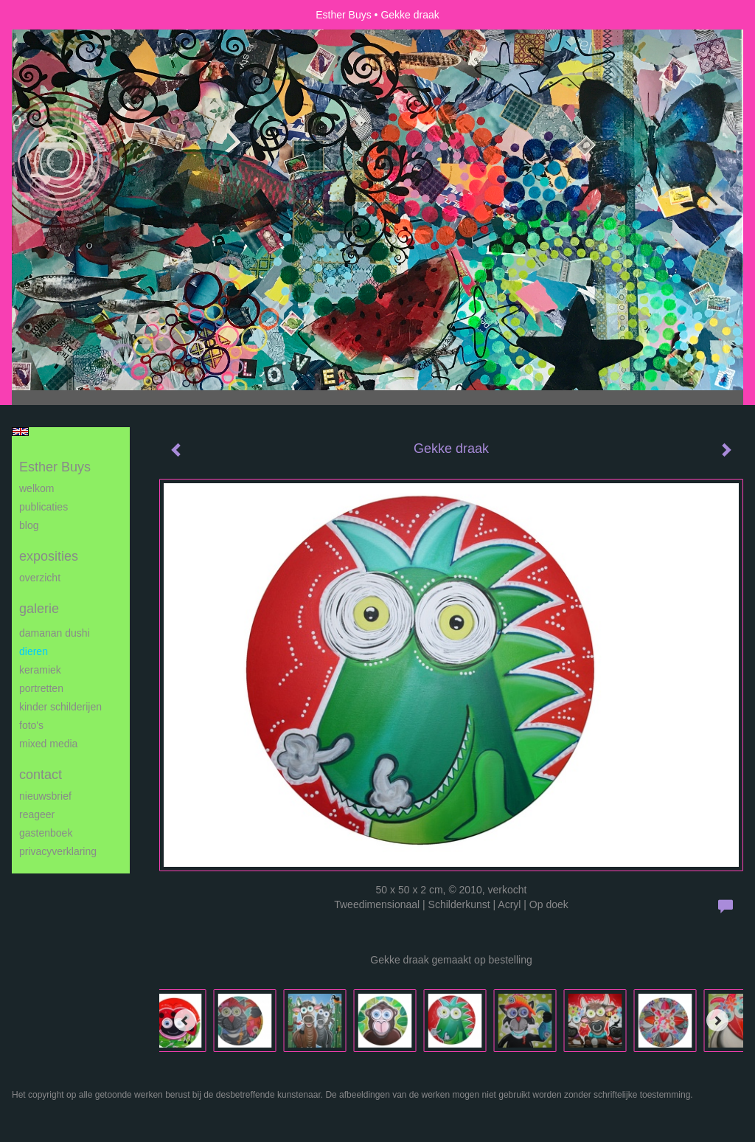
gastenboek (45, 833)
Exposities (48, 556)
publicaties (43, 507)
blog (28, 525)
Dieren (33, 651)
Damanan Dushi (54, 633)
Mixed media (48, 744)
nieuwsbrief (45, 796)
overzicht (39, 578)
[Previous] (185, 1020)
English (20, 431)
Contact (40, 774)
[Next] (717, 1020)
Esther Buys (343, 15)
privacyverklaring (58, 851)
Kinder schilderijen (60, 707)
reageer (37, 814)
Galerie (39, 608)
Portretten (41, 688)
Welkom (36, 488)
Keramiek (40, 670)
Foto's (31, 725)
